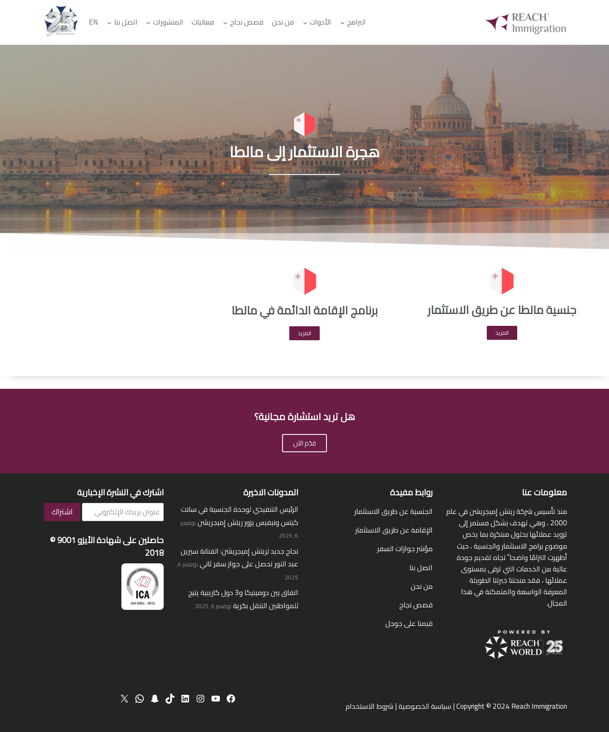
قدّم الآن (304, 443)
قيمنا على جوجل (409, 623)
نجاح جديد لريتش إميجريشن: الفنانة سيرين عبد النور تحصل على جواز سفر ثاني (239, 557)
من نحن (283, 22)
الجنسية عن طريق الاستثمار (393, 511)
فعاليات (203, 22)
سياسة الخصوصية (424, 706)
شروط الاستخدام (369, 706)
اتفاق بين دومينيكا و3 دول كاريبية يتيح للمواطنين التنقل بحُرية (243, 599)
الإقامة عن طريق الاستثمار (394, 530)
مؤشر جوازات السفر (405, 548)
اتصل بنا (421, 567)
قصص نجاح (416, 605)
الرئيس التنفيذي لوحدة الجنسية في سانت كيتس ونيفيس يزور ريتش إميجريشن (239, 516)
